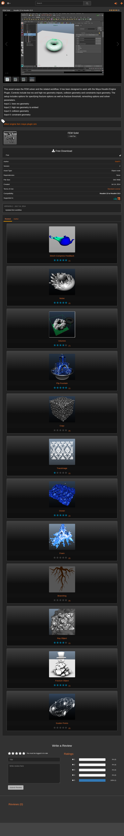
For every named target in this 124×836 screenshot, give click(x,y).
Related (8, 219)
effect (6, 124)
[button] (8, 3)
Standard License (114, 189)
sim (35, 124)
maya (23, 124)
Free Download (62, 151)
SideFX (117, 161)
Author (16, 219)
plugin (30, 124)
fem (18, 124)
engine (13, 124)
